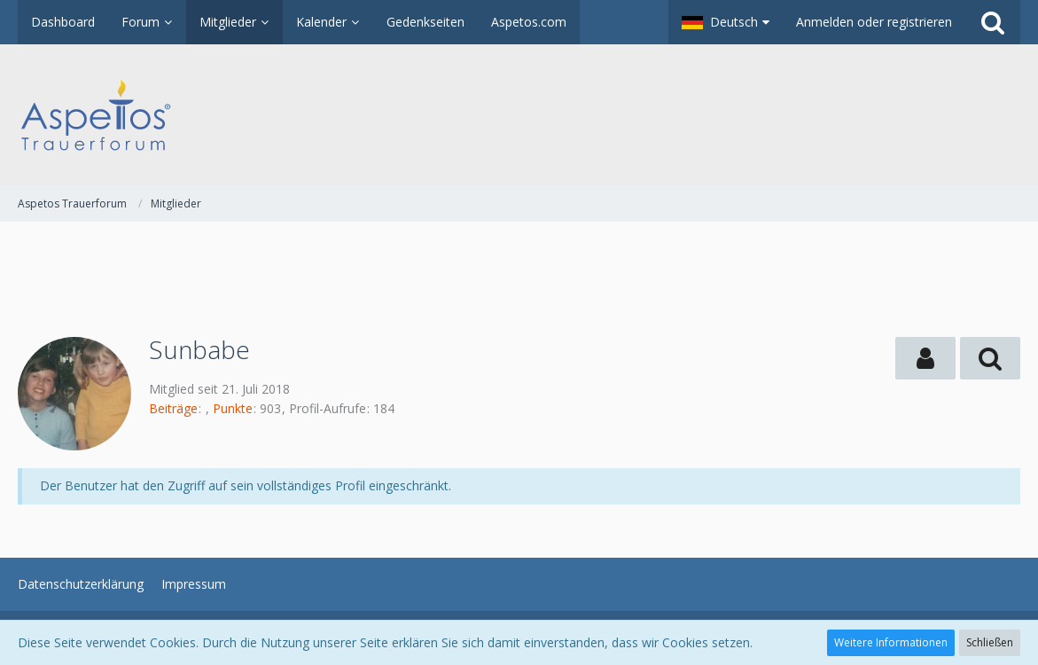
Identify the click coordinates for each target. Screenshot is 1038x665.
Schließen (989, 642)
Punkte (233, 408)
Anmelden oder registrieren (874, 21)
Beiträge (173, 408)
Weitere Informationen (891, 642)
